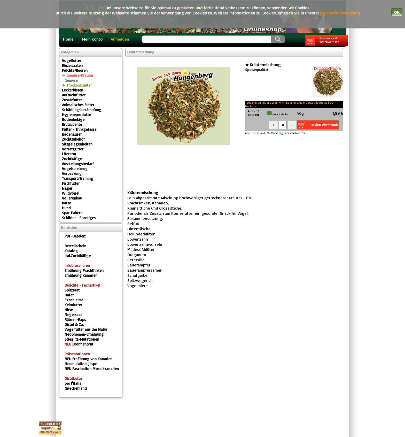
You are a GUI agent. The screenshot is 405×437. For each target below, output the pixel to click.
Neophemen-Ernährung (84, 334)
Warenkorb (249, 412)
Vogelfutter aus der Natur (86, 329)
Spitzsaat (72, 290)
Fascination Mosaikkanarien (92, 368)
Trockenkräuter (79, 85)
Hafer (69, 295)
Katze (66, 203)
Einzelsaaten (72, 65)
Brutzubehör (72, 124)
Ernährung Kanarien (81, 275)
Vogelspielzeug (75, 168)
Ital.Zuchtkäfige (78, 255)
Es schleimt (74, 299)
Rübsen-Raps (75, 319)
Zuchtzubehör (73, 139)
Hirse (69, 309)
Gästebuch (200, 419)
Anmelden (120, 39)
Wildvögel (70, 193)
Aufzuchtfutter (73, 95)
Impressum (142, 412)
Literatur (69, 153)
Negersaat (73, 314)
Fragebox (170, 419)
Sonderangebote (237, 419)
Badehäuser (72, 134)
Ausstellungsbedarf (78, 163)
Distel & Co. (74, 324)
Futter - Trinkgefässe (79, 129)
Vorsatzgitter (72, 149)
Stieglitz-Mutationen (82, 339)
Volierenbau (72, 198)
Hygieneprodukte (76, 114)
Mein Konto (92, 39)
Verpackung (72, 173)
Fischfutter (71, 183)
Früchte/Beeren (75, 70)
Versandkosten (294, 133)
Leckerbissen (72, 90)
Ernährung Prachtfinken (84, 270)
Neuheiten (274, 419)
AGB (201, 412)
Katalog (71, 250)
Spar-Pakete (72, 212)
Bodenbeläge (73, 119)
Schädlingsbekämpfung (81, 109)
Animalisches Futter (78, 104)
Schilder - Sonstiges (79, 217)
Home (68, 39)
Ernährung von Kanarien (88, 358)
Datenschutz (175, 412)
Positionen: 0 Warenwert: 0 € (322, 40)
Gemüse (71, 80)
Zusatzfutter (72, 99)
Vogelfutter (71, 60)
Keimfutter (73, 304)
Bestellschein (75, 245)
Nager (67, 188)
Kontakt (221, 412)
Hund (66, 207)
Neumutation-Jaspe (81, 363)
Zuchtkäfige (72, 158)
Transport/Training (77, 178)
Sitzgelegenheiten (77, 144)
